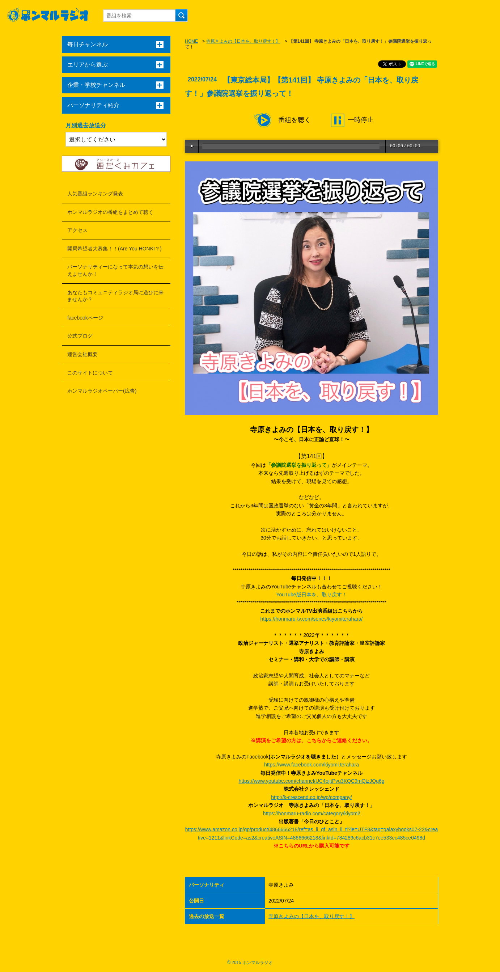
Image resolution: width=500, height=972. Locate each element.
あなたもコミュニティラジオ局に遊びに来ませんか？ (115, 296)
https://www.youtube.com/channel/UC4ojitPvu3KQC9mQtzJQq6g (311, 781)
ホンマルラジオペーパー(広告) (101, 391)
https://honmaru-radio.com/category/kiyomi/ (311, 813)
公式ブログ (80, 336)
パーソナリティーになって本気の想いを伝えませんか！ (115, 270)
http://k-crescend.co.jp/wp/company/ (311, 797)
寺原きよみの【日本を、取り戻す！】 (243, 41)
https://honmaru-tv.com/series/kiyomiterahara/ (311, 619)
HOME (191, 41)
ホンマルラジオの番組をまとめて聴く (110, 212)
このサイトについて (90, 373)
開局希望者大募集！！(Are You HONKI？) (114, 249)
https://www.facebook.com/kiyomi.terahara (311, 765)
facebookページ (85, 318)
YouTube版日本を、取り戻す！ (311, 594)
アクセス (77, 230)
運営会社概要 (82, 354)
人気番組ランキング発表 (95, 193)
